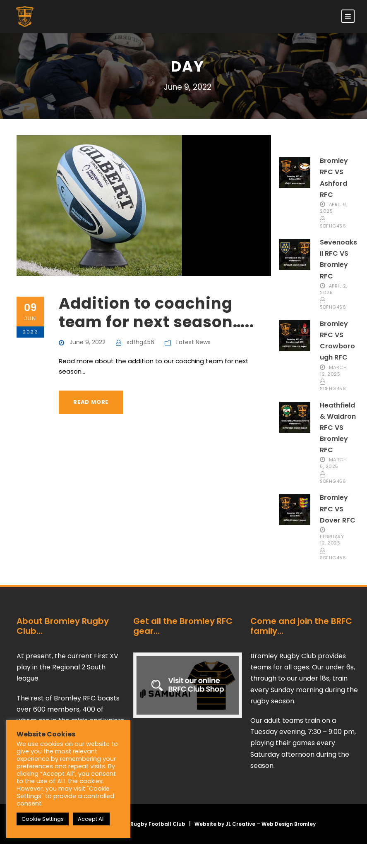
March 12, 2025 (333, 370)
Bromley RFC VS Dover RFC (337, 509)
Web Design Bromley (288, 823)
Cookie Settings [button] (43, 819)
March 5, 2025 (333, 463)
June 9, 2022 (88, 342)
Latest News (193, 342)
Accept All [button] (91, 819)
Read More (90, 402)
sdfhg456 (140, 342)
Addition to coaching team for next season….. (156, 312)
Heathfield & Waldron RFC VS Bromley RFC (338, 427)
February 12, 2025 (332, 539)
